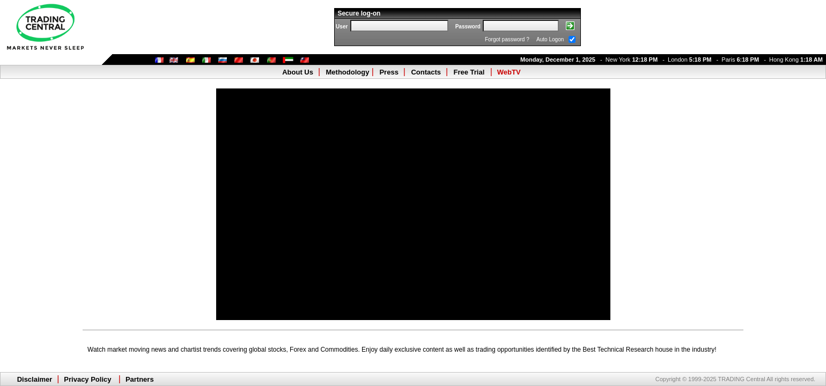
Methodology (348, 72)
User (342, 26)
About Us (297, 72)
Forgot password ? (507, 39)
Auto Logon (550, 39)
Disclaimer (35, 379)
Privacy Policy (87, 379)
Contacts (426, 72)
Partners (140, 379)
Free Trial (469, 72)
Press (388, 72)
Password (468, 26)
